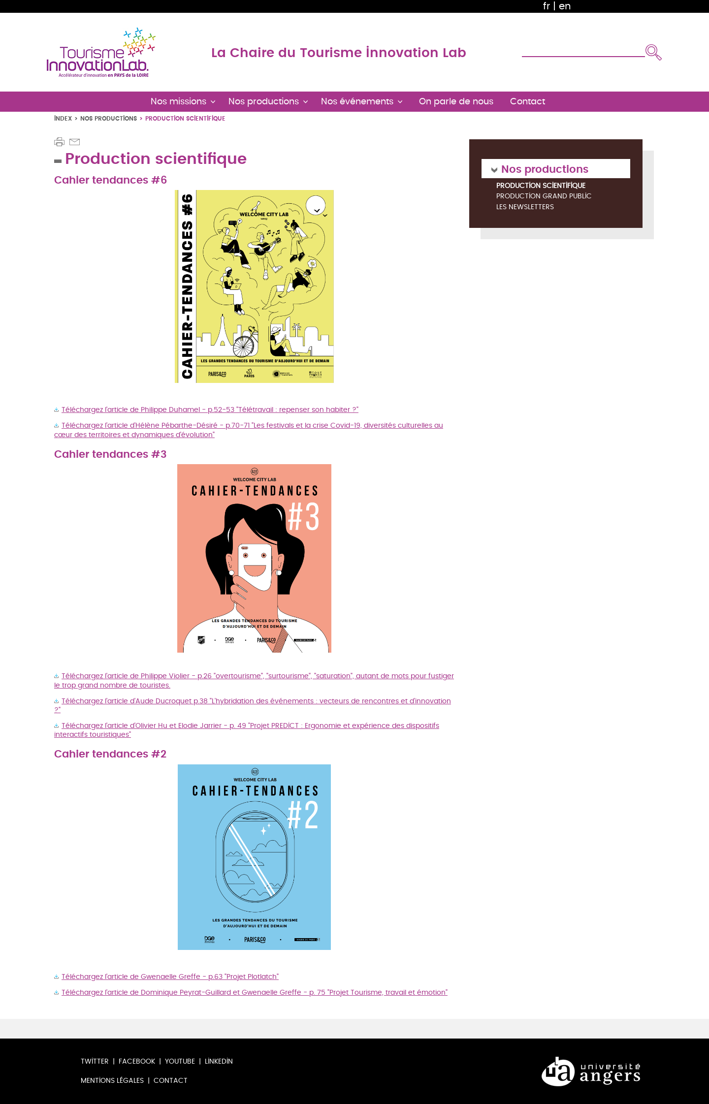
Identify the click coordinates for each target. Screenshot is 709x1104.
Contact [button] (527, 101)
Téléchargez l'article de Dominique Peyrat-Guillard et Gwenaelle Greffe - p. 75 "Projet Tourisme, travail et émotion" (255, 992)
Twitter (95, 1061)
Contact (171, 1080)
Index (63, 118)
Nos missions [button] (178, 101)
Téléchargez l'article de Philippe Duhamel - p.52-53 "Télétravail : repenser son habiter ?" (210, 410)
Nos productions (108, 118)
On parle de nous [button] (456, 101)
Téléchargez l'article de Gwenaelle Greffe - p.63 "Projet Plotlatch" (170, 977)
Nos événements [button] (357, 101)
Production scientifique (540, 186)
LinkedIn (219, 1061)
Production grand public (544, 196)
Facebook (137, 1061)
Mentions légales (112, 1080)
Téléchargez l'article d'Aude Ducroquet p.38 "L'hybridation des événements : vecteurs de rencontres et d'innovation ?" (252, 705)
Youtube (180, 1061)
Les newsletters (525, 207)
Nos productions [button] (263, 101)
